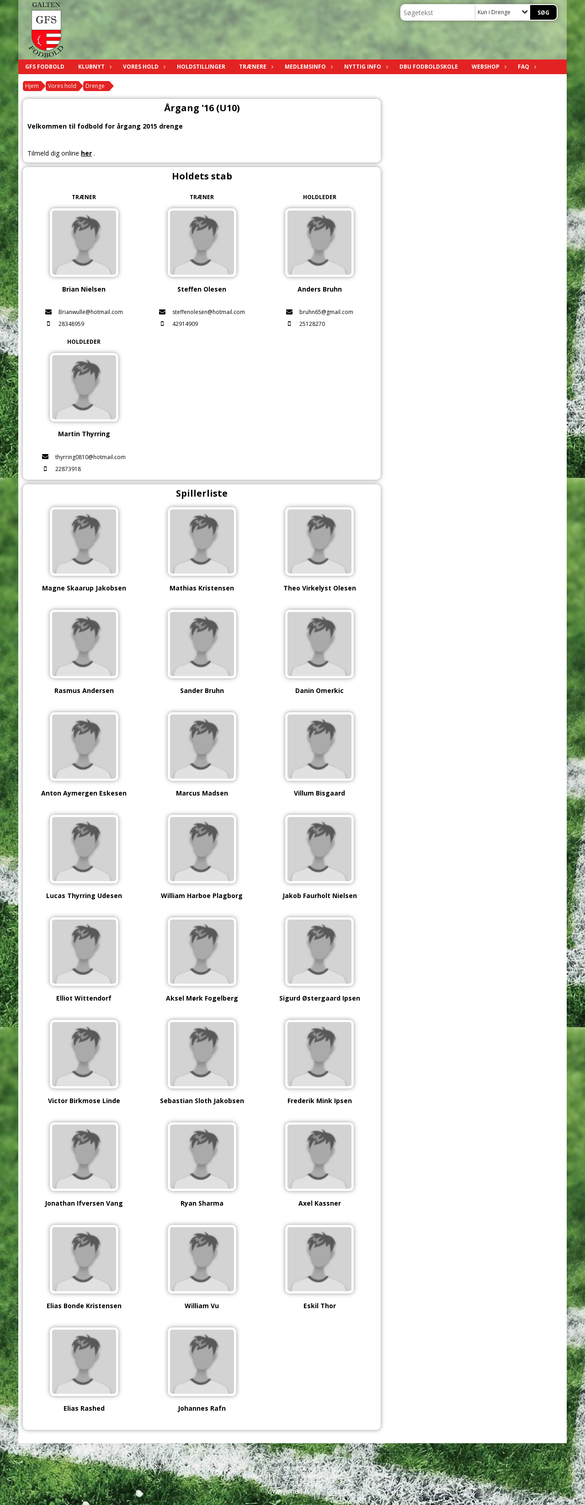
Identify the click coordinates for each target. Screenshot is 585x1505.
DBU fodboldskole (428, 66)
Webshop (488, 66)
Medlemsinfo (307, 66)
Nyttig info (365, 66)
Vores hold (143, 66)
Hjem (32, 86)
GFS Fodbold (44, 66)
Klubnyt (93, 66)
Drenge (95, 86)
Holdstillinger (201, 66)
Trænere (255, 66)
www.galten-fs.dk (292, 1491)
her (86, 153)
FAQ (526, 66)
